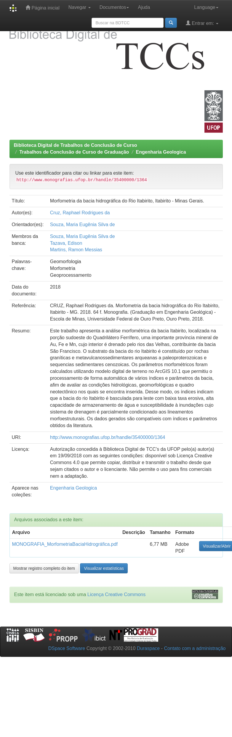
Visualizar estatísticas (104, 568)
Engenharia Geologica (161, 152)
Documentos (114, 7)
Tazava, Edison (66, 243)
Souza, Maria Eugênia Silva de (82, 224)
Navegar (79, 7)
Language (206, 7)
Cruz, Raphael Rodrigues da (80, 212)
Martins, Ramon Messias (76, 249)
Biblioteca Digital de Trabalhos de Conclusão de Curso (75, 145)
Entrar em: (202, 23)
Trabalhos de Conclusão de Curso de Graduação (74, 152)
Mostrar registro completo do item (44, 568)
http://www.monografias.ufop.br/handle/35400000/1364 (107, 437)
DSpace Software (66, 648)
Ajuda (144, 7)
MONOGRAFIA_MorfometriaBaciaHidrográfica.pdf (65, 544)
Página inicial (42, 7)
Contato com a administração (194, 648)
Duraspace (148, 648)
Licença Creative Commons (116, 594)
